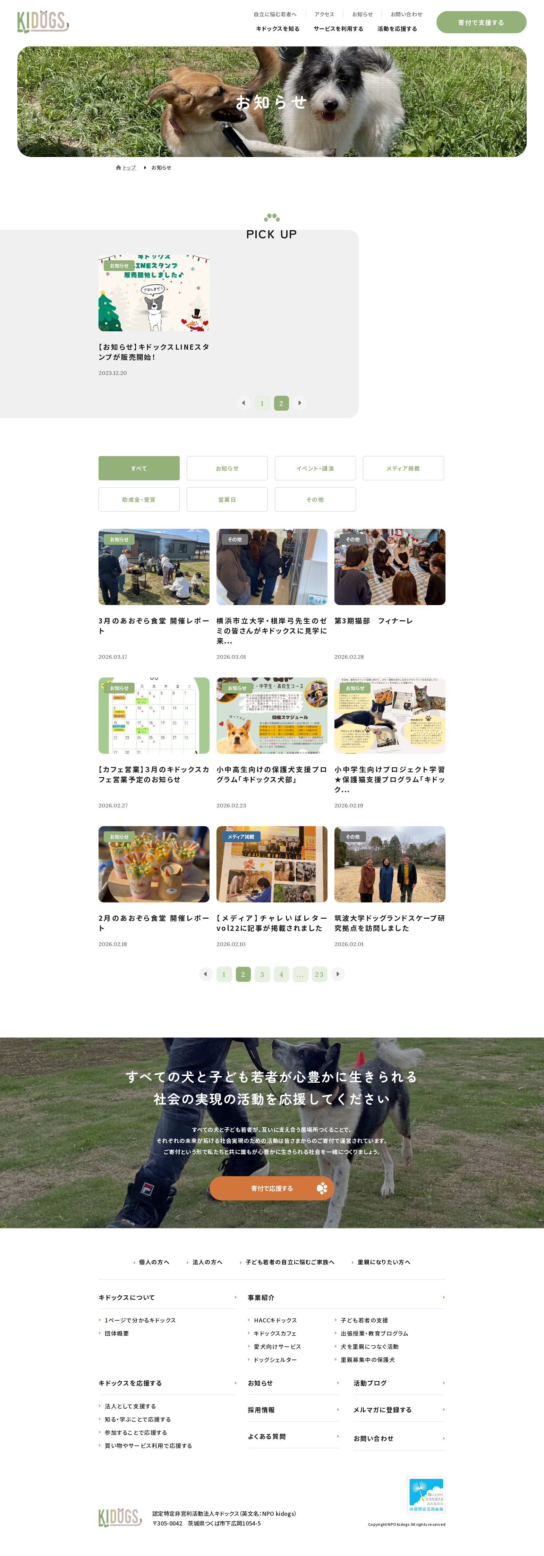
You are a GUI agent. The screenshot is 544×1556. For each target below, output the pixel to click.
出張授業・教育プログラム (375, 1333)
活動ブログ (370, 1383)
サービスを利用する (339, 28)
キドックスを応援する (131, 1383)
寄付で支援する (481, 22)
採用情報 (261, 1409)
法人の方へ (208, 1262)
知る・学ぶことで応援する (138, 1419)
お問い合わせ (407, 14)
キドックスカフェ (275, 1333)
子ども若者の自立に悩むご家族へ (290, 1262)
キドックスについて (127, 1297)
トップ (129, 167)
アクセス (324, 14)
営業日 (227, 499)
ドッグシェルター (276, 1360)
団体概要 (117, 1333)
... (300, 974)
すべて (139, 468)
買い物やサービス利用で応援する (149, 1446)
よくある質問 (267, 1436)
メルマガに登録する (383, 1409)
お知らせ (362, 14)
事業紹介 (261, 1297)
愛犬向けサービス (277, 1347)
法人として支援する (130, 1406)
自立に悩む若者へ (275, 14)
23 (319, 974)
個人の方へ (154, 1262)
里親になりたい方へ (384, 1262)
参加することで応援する (136, 1432)
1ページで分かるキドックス (140, 1320)
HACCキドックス (275, 1320)
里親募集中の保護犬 (368, 1360)
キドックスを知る (278, 28)
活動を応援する (397, 28)
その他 (315, 499)
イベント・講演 (315, 468)
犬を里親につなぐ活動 (370, 1347)
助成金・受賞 (139, 499)
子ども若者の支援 (365, 1320)
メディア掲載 (403, 468)
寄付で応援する (272, 1187)
